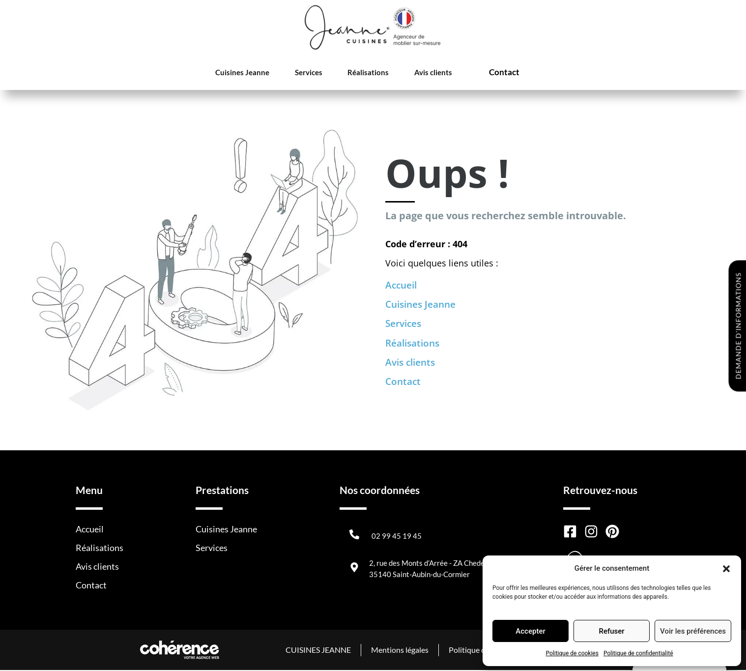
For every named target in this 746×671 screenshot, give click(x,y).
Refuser (611, 631)
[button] (726, 568)
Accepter (530, 631)
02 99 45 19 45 (397, 536)
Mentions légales (399, 650)
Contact (498, 72)
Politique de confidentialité (638, 653)
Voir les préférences (693, 631)
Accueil (402, 285)
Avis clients (425, 72)
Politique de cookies (572, 653)
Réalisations (363, 72)
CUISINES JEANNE (316, 650)
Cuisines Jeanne (244, 72)
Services (307, 72)
